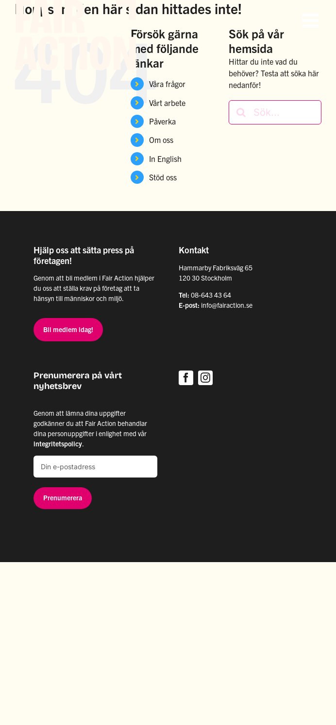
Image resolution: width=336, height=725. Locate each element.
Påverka (162, 121)
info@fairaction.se (226, 305)
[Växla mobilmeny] (311, 20)
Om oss (161, 139)
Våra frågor (167, 83)
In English (165, 158)
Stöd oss (163, 177)
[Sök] (241, 112)
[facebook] (186, 378)
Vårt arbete (167, 102)
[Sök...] (275, 112)
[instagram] (205, 378)
